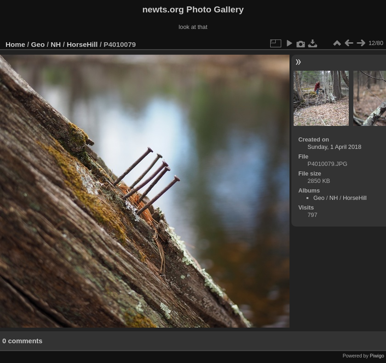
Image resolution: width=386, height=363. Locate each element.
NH (56, 44)
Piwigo (377, 355)
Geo (38, 44)
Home (15, 44)
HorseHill (82, 44)
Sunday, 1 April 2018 (334, 146)
